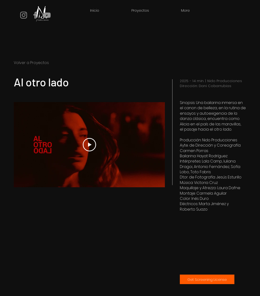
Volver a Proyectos (31, 62)
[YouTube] (46, 15)
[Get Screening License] (207, 279)
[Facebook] (35, 15)
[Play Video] (89, 144)
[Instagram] (23, 15)
